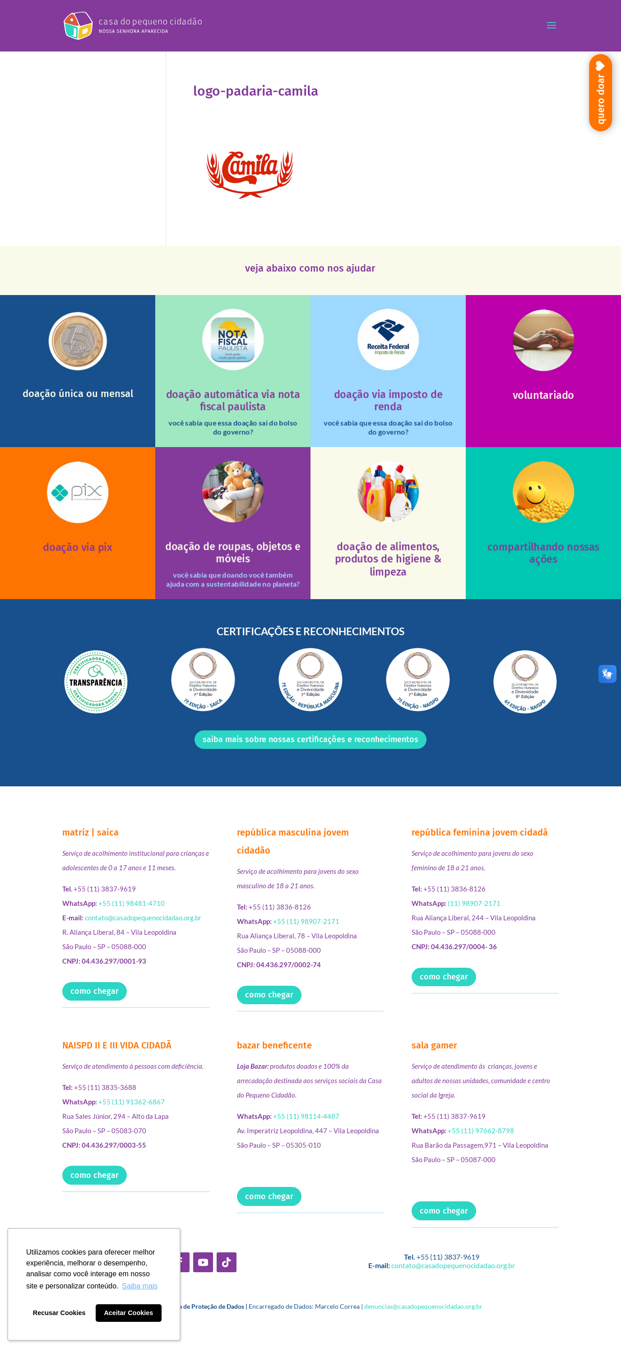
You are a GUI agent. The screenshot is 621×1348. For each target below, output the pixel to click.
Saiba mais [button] (140, 1286)
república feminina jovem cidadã (480, 832)
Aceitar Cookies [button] (128, 1312)
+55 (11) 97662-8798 (481, 1130)
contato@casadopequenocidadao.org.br (143, 918)
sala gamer (434, 1045)
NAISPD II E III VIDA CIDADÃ (116, 1045)
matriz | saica (90, 832)
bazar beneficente (274, 1045)
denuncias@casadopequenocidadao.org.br (423, 1306)
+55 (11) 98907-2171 (306, 921)
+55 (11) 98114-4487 (306, 1116)
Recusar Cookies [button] (59, 1312)
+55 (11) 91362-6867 (131, 1102)
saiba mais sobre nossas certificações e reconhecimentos (310, 739)
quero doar (600, 99)
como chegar (94, 991)
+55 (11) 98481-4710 (131, 903)
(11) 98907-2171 (474, 903)
